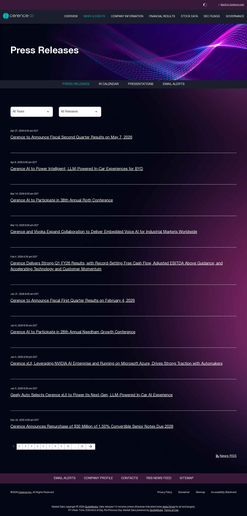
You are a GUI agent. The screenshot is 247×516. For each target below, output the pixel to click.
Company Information (127, 16)
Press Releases (75, 84)
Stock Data (189, 16)
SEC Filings (212, 16)
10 (69, 446)
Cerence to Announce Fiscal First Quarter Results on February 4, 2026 (72, 301)
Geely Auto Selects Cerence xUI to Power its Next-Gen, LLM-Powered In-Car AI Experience (91, 395)
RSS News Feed (158, 478)
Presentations (140, 84)
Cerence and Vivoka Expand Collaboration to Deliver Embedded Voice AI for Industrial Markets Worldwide (103, 232)
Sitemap (186, 478)
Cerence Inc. (25, 492)
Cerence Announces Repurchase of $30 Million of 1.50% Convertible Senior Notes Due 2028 (91, 426)
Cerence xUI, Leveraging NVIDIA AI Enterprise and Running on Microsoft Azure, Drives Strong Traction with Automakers (116, 364)
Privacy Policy (164, 492)
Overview (71, 16)
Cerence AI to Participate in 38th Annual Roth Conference (61, 200)
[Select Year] (31, 112)
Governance (235, 16)
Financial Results (162, 16)
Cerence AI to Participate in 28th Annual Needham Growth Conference (72, 332)
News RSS (226, 456)
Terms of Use (171, 510)
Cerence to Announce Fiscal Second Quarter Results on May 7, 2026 (71, 137)
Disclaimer (184, 492)
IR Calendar (109, 84)
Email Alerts (174, 84)
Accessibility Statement (224, 492)
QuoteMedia (91, 507)
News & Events (94, 16)
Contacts (129, 478)
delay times (168, 507)
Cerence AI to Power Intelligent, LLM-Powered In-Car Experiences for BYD (76, 169)
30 (83, 446)
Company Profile (98, 478)
